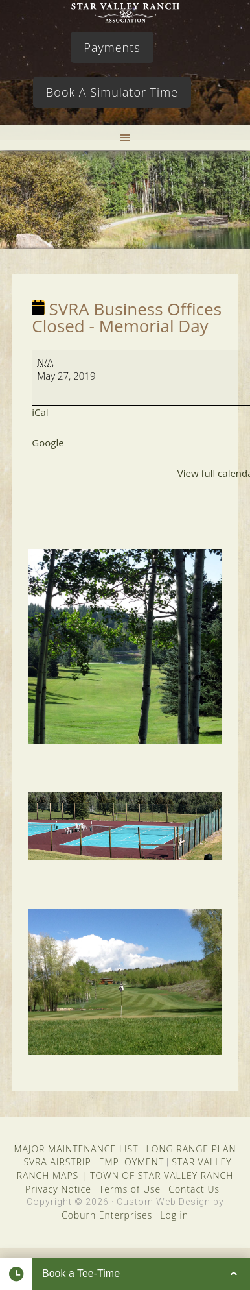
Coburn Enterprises (107, 1215)
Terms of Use (130, 1189)
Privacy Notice (58, 1189)
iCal (40, 412)
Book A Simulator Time (112, 92)
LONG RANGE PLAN (191, 1149)
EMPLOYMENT (132, 1162)
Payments (112, 47)
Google (47, 442)
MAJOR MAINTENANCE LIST (76, 1149)
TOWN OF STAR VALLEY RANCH (161, 1175)
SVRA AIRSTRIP (57, 1162)
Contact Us (194, 1189)
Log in (174, 1215)
